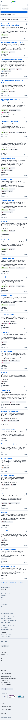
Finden (14, 12)
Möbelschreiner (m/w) (7, 493)
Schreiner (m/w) (5, 239)
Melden (25, 38)
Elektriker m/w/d (5, 390)
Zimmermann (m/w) (6, 351)
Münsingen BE (4, 608)
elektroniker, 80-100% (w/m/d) (9, 140)
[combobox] (4, 703)
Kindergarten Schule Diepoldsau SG (8, 620)
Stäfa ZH (3, 606)
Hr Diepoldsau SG (4, 627)
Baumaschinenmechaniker (8, 549)
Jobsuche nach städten (6, 636)
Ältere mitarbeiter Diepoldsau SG (7, 616)
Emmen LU (3, 602)
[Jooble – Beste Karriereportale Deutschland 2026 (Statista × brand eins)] (12, 696)
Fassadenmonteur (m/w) (8, 158)
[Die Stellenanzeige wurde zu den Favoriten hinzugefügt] (26, 24)
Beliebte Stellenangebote (6, 634)
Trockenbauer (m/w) (6, 179)
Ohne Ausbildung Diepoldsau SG (7, 613)
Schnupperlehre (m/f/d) (7, 475)
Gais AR (2, 599)
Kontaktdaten (4, 658)
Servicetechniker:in (6, 458)
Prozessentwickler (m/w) (8, 429)
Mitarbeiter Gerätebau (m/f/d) (9, 411)
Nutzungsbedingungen (6, 706)
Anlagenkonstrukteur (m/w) (9, 444)
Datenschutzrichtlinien (6, 709)
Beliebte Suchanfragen (7, 587)
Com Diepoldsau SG (5, 615)
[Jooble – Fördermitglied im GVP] (21, 696)
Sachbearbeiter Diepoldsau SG (7, 629)
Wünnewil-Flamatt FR (5, 593)
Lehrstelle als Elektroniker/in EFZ (10, 121)
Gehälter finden (4, 680)
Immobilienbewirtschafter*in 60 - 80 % (12, 42)
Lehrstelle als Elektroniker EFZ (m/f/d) (11, 59)
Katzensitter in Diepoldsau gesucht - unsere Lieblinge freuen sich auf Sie (11, 24)
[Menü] (2, 2)
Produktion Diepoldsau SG (6, 618)
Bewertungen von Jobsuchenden (8, 678)
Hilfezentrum (4, 663)
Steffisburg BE (4, 604)
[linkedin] (11, 689)
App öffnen (24, 1)
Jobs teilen (3, 670)
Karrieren (3, 660)
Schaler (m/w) (5, 221)
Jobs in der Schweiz (5, 665)
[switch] (26, 19)
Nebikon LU (3, 600)
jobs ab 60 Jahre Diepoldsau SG (7, 625)
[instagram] (5, 689)
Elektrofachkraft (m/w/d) (8, 566)
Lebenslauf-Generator (6, 684)
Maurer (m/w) (5, 277)
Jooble (9, 717)
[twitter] (8, 689)
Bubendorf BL (4, 595)
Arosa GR (3, 597)
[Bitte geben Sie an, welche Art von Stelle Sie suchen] (14, 5)
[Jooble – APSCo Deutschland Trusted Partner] (3, 696)
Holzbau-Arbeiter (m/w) (7, 314)
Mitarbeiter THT (5, 512)
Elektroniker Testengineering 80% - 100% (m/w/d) (11, 100)
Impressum (3, 713)
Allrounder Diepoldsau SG (6, 624)
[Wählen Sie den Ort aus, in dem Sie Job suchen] (14, 8)
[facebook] (2, 689)
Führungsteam (4, 656)
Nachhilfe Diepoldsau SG (6, 622)
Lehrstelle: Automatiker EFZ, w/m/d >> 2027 (12, 81)
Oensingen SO (4, 591)
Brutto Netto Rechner (6, 682)
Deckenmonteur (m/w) (7, 200)
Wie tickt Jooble (4, 654)
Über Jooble (4, 652)
